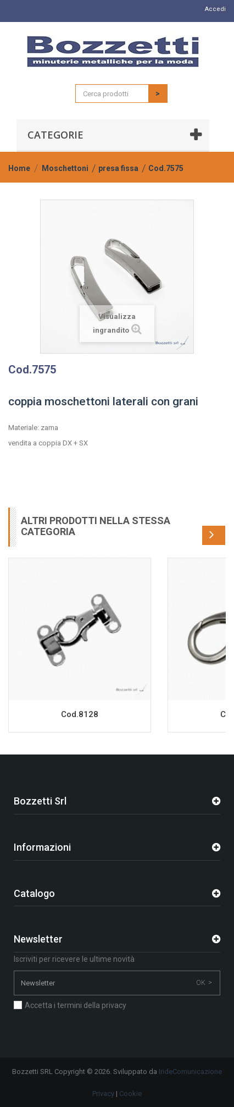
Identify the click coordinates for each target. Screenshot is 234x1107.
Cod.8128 (79, 714)
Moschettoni (65, 168)
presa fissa (118, 168)
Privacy (103, 1093)
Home (19, 168)
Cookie (130, 1093)
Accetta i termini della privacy (75, 1005)
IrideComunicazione (190, 1071)
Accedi (215, 9)
